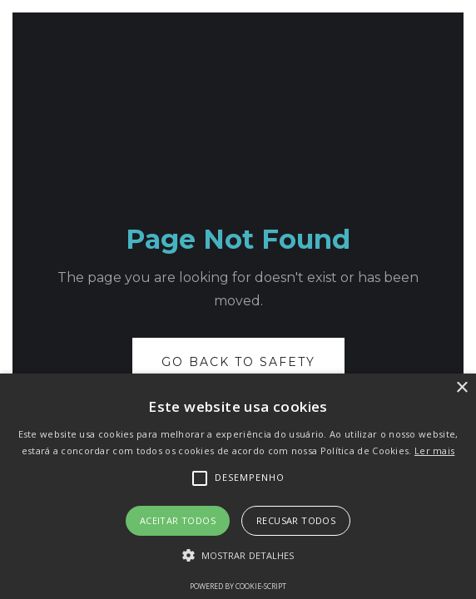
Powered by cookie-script (238, 586)
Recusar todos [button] (295, 520)
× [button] (461, 388)
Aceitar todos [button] (178, 520)
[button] (238, 555)
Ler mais (434, 450)
